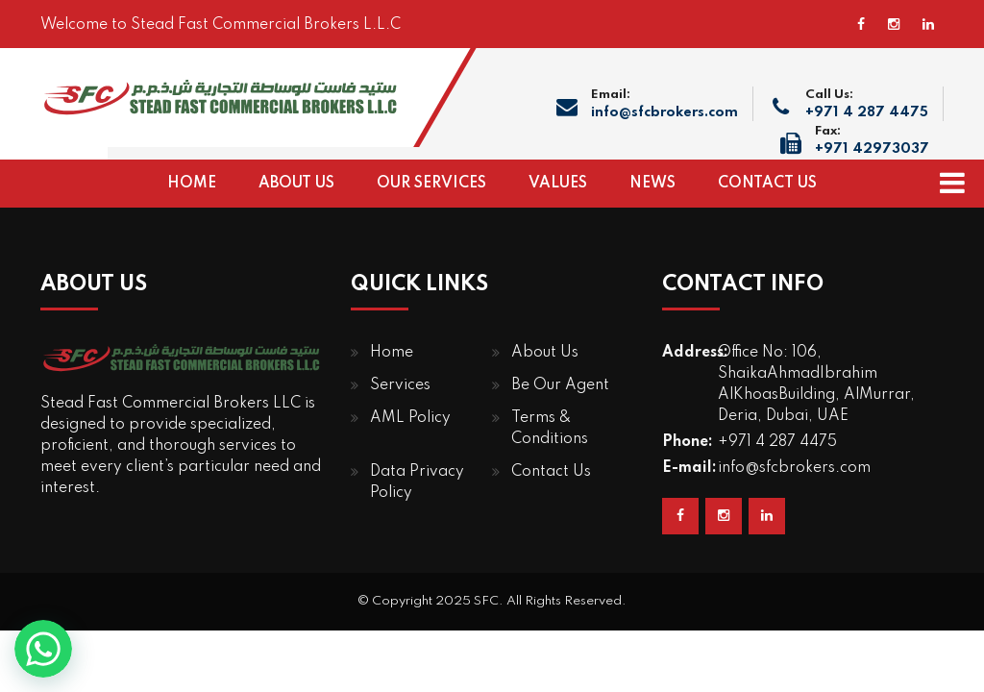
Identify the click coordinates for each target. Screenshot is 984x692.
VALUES (558, 183)
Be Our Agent (560, 385)
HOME (191, 183)
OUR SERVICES (431, 183)
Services (400, 385)
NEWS (652, 183)
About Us (544, 352)
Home (391, 352)
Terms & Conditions (549, 428)
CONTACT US (767, 183)
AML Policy (410, 418)
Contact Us (551, 472)
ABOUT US (296, 183)
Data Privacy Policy (417, 482)
